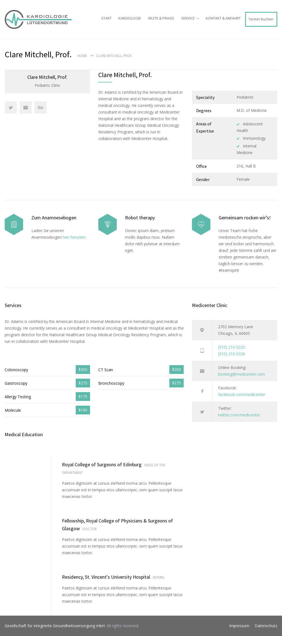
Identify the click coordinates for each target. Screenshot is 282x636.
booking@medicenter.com (241, 374)
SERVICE (188, 18)
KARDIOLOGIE (129, 18)
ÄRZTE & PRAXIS (161, 18)
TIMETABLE (114, 154)
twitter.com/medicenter (239, 414)
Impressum (239, 625)
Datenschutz (266, 625)
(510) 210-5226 (231, 353)
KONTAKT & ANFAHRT (223, 18)
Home (82, 55)
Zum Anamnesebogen (53, 217)
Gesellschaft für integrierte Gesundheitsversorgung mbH (55, 625)
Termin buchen (260, 19)
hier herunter (74, 237)
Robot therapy (140, 217)
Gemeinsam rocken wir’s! (245, 217)
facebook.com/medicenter (241, 394)
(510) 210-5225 (231, 347)
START (106, 18)
